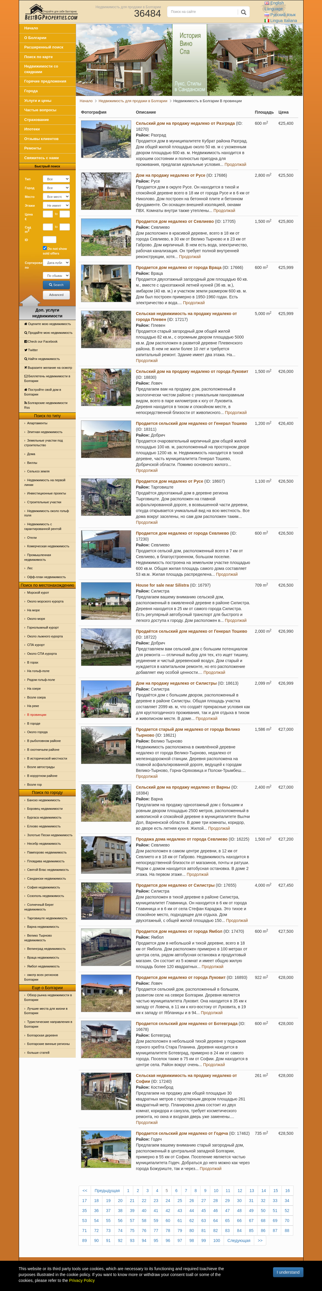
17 (84, 1200)
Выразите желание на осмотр (48, 367)
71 (84, 1230)
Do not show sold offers (55, 250)
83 (227, 1230)
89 (84, 1240)
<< (84, 1190)
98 (191, 1240)
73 (108, 1230)
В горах (32, 662)
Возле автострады (41, 767)
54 (96, 1220)
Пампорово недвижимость (47, 852)
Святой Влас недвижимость (48, 869)
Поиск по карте (38, 57)
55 (108, 1220)
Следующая (238, 1240)
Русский (280, 14)
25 (180, 1200)
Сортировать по (31, 265)
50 (263, 1210)
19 (108, 1200)
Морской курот (38, 592)
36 (96, 1210)
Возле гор (34, 784)
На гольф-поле (38, 671)
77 (156, 1230)
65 (227, 1220)
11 (228, 1190)
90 (96, 1240)
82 (215, 1230)
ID (26, 240)
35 (84, 1210)
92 (120, 1240)
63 (203, 1220)
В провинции (36, 714)
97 (180, 1240)
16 (287, 1190)
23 (156, 1200)
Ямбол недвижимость (43, 966)
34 (287, 1200)
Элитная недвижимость (45, 432)
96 (168, 1240)
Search (56, 285)
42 (168, 1210)
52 (287, 1210)
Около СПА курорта (42, 653)
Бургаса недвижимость (44, 817)
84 (239, 1230)
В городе (34, 723)
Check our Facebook (41, 341)
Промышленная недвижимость (37, 557)
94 (144, 1240)
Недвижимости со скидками (41, 69)
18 (96, 1200)
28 (215, 1200)
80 (191, 1230)
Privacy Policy (82, 1280)
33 (275, 1200)
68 (263, 1220)
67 (251, 1220)
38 (120, 1210)
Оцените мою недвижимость (47, 324)
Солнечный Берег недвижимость (39, 907)
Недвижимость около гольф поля (46, 513)
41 (156, 1210)
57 (132, 1220)
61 (180, 1220)
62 (191, 1220)
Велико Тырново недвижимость (38, 938)
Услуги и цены (38, 100)
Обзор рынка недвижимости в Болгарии (48, 997)
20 (120, 1200)
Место (30, 196)
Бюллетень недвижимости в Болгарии (47, 378)
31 (251, 1200)
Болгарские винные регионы (48, 1044)
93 (132, 1240)
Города (31, 91)
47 (227, 1210)
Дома (31, 454)
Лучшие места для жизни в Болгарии (46, 1011)
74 (120, 1230)
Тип (28, 179)
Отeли (32, 537)
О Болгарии (35, 38)
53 (84, 1220)
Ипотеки (32, 129)
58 (144, 1220)
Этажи (30, 205)
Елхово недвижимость (44, 826)
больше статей (38, 1052)
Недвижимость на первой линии (44, 482)
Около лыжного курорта (45, 636)
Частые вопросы (40, 110)
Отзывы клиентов (41, 139)
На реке (33, 706)
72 (96, 1230)
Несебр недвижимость (44, 843)
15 (275, 1190)
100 (216, 1240)
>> (260, 1240)
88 (287, 1230)
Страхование (36, 119)
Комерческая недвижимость (48, 546)
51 (275, 1210)
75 (132, 1230)
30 (239, 1200)
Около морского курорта (45, 601)
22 (144, 1200)
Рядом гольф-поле (41, 679)
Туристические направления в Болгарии (48, 1024)
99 (203, 1240)
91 (108, 1240)
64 (215, 1220)
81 (203, 1230)
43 (180, 1210)
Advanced (56, 295)
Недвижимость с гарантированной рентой (42, 526)
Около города (37, 732)
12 (239, 1190)
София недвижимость (43, 887)
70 (287, 1220)
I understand (288, 1272)
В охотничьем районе (43, 749)
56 (120, 1220)
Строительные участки (44, 502)
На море (33, 610)
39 (132, 1210)
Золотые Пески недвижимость (50, 835)
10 (216, 1190)
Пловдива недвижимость (46, 861)
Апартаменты (37, 423)
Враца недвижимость (43, 957)
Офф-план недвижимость (46, 577)
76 (144, 1230)
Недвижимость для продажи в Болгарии (128, 7)
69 (275, 1220)
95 (156, 1240)
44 (191, 1210)
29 (227, 1200)
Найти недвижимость (42, 359)
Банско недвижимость (43, 800)
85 (251, 1230)
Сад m (28, 229)
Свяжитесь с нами (41, 158)
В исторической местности (47, 758)
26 (191, 1200)
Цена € (29, 217)
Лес (30, 568)
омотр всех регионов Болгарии (41, 977)
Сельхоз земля (38, 471)
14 (264, 1190)
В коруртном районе (42, 775)
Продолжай (235, 164)
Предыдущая (107, 1190)
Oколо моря (36, 618)
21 (132, 1200)
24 (168, 1200)
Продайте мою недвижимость (48, 332)
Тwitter (31, 350)
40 (144, 1210)
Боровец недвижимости (45, 808)
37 (108, 1210)
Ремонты (32, 148)
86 (263, 1230)
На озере (34, 688)
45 (203, 1210)
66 (239, 1220)
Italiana (280, 20)
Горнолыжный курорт (43, 627)
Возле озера (36, 697)
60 (168, 1220)
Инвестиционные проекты (46, 493)
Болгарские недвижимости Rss (46, 405)
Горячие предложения (45, 81)
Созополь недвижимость (45, 896)
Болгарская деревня (42, 1035)
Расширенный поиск (43, 47)
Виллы (32, 462)
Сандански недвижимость (46, 878)
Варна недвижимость (43, 926)
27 (203, 1200)
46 (215, 1210)
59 (156, 1220)
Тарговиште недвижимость (47, 918)
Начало (31, 28)
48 (239, 1210)
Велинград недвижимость (46, 948)
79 (180, 1230)
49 (251, 1210)
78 (168, 1230)
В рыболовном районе (44, 741)
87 (275, 1230)
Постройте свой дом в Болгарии (42, 392)
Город (30, 188)
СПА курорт (36, 645)
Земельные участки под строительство (43, 443)
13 (251, 1190)
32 (263, 1200)
